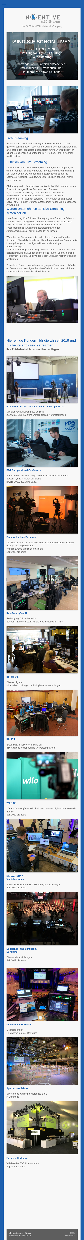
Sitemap (28, 1233)
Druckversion (16, 1233)
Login (72, 1233)
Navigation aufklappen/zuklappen (42, 4)
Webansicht (70, 1236)
